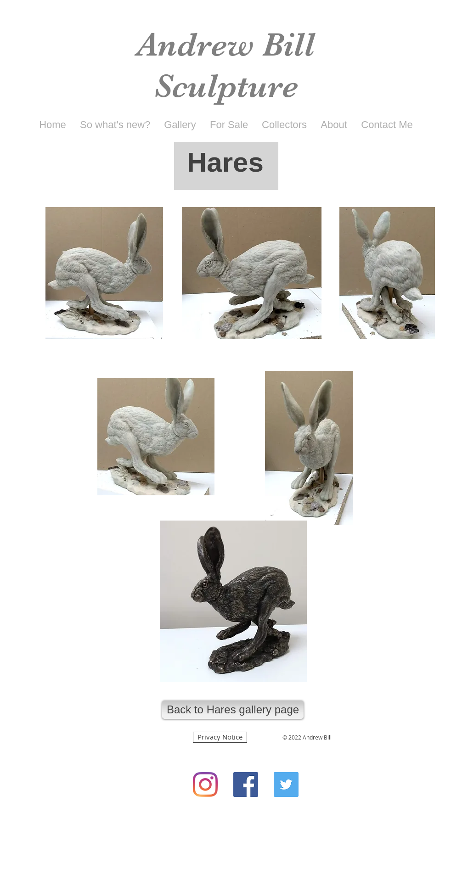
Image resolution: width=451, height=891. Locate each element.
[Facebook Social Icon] (245, 784)
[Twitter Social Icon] (286, 784)
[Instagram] (205, 784)
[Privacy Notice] (220, 737)
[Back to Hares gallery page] (233, 709)
